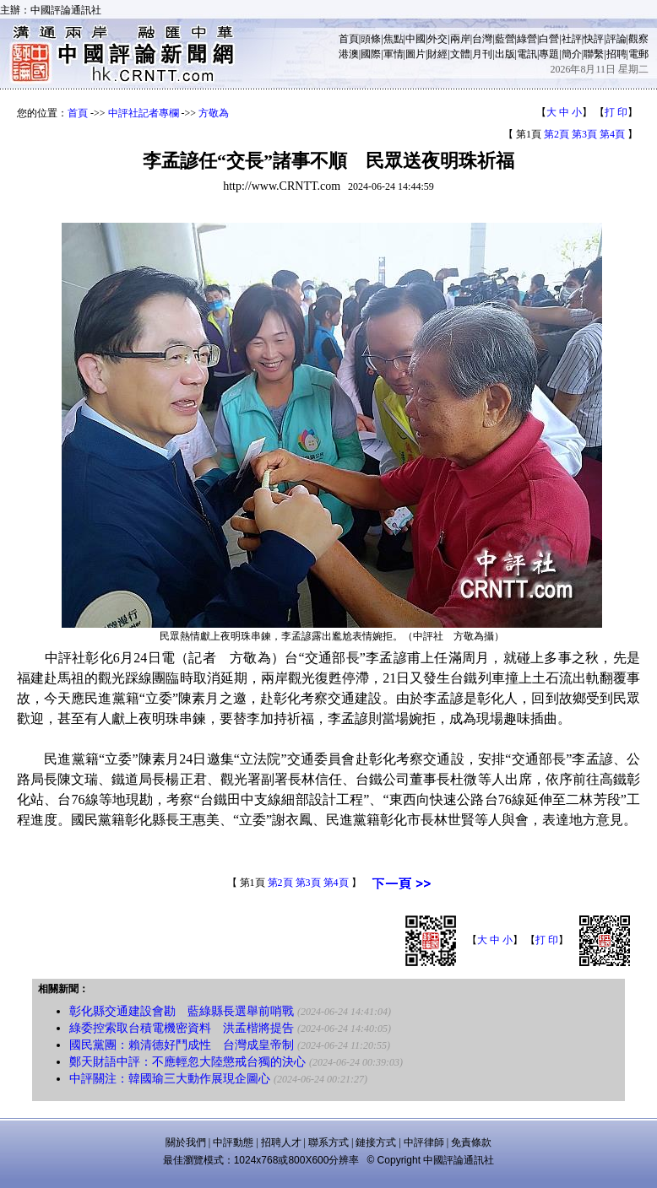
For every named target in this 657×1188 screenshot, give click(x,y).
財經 (437, 54)
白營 (549, 39)
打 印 (616, 112)
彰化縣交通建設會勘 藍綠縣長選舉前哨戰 (181, 1011)
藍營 (505, 39)
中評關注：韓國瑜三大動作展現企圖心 (169, 1078)
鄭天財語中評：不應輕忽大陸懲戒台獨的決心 (187, 1062)
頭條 (371, 39)
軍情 (393, 54)
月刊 (482, 54)
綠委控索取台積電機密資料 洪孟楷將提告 (181, 1028)
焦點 (393, 39)
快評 (594, 39)
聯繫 (594, 54)
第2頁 (556, 134)
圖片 (415, 54)
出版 (505, 54)
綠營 (527, 39)
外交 (437, 39)
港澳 (349, 54)
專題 (549, 54)
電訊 (527, 54)
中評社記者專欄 (143, 113)
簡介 (572, 54)
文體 (460, 54)
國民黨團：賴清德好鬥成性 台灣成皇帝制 (181, 1045)
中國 (415, 39)
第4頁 (612, 134)
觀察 (638, 39)
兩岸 (460, 39)
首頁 (349, 39)
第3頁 (584, 134)
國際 (371, 54)
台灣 (482, 39)
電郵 (638, 54)
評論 (616, 39)
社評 (572, 39)
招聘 (616, 54)
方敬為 (213, 113)
